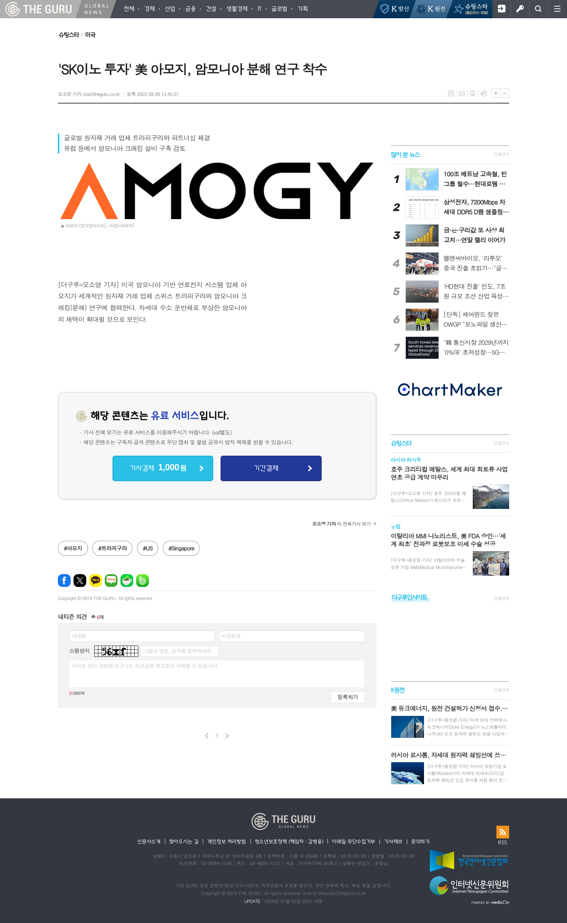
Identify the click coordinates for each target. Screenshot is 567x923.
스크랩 (483, 93)
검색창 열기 (538, 9)
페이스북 (64, 580)
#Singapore (181, 548)
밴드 (142, 580)
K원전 (397, 690)
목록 (451, 93)
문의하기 (420, 841)
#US (147, 548)
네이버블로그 (111, 580)
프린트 (472, 93)
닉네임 (79, 635)
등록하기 (347, 697)
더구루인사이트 (409, 597)
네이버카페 (126, 580)
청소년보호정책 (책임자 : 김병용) (289, 841)
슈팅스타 (69, 34)
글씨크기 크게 (495, 93)
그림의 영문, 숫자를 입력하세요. (178, 650)
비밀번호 (231, 635)
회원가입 (501, 9)
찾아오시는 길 (184, 841)
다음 (227, 736)
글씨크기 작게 (504, 93)
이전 (207, 736)
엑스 (80, 580)
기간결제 (266, 467)
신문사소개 (148, 841)
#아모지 (73, 548)
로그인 (520, 9)
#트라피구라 (112, 548)
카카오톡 (95, 580)
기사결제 (158, 467)
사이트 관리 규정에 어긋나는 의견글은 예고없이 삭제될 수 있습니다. (145, 665)
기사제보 (393, 841)
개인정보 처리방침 (226, 841)
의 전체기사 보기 (341, 523)
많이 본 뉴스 (405, 154)
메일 (461, 93)
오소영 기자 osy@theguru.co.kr (88, 93)
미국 (90, 34)
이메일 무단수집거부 (353, 841)
